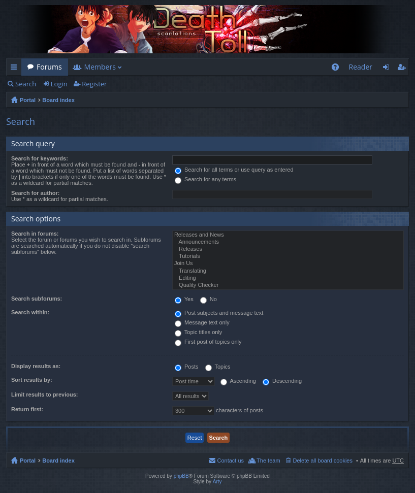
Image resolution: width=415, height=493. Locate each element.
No (208, 299)
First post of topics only (208, 342)
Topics (218, 367)
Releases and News (288, 235)
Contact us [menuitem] (230, 460)
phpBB (181, 476)
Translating (288, 271)
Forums (49, 67)
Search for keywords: (39, 158)
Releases (288, 249)
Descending (282, 381)
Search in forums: (35, 234)
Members (100, 67)
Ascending (238, 381)
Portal (28, 100)
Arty (217, 481)
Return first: (27, 409)
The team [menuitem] (268, 460)
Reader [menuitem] (360, 67)
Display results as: (35, 366)
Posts (187, 367)
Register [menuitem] (403, 69)
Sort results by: (31, 380)
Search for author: (35, 193)
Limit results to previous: (44, 394)
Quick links (15, 69)
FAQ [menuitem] (338, 69)
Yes (184, 299)
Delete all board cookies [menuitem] (323, 460)
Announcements (288, 242)
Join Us (288, 263)
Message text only (202, 322)
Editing (288, 278)
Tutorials (288, 256)
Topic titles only (198, 332)
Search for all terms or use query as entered (234, 170)
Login (59, 83)
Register (94, 83)
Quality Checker (288, 285)
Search (25, 83)
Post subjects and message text (219, 313)
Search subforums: (36, 298)
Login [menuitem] (389, 69)
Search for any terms (205, 179)
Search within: (30, 312)
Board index (58, 100)
